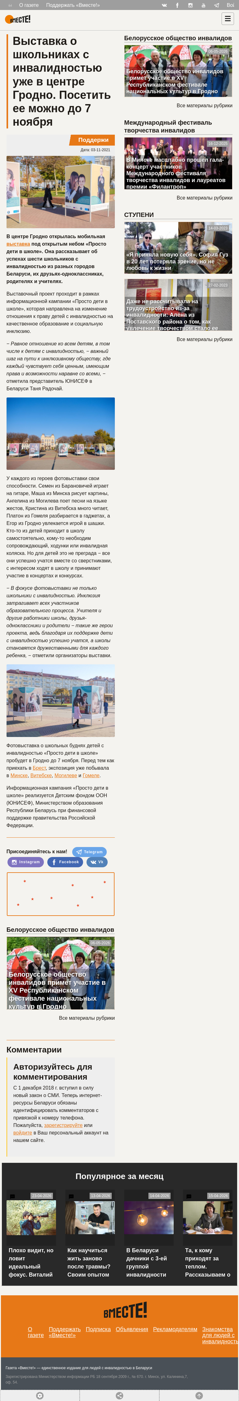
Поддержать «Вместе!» (73, 5)
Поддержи (93, 140)
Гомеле (91, 775)
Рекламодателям (175, 1329)
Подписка (98, 1329)
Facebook (65, 862)
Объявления (132, 1329)
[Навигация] (228, 18)
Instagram (26, 862)
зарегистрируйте (63, 1125)
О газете (29, 5)
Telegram (89, 852)
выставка (18, 244)
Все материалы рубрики (87, 1018)
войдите (22, 1132)
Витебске (41, 775)
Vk (97, 862)
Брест (39, 768)
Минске (19, 775)
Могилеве (65, 775)
